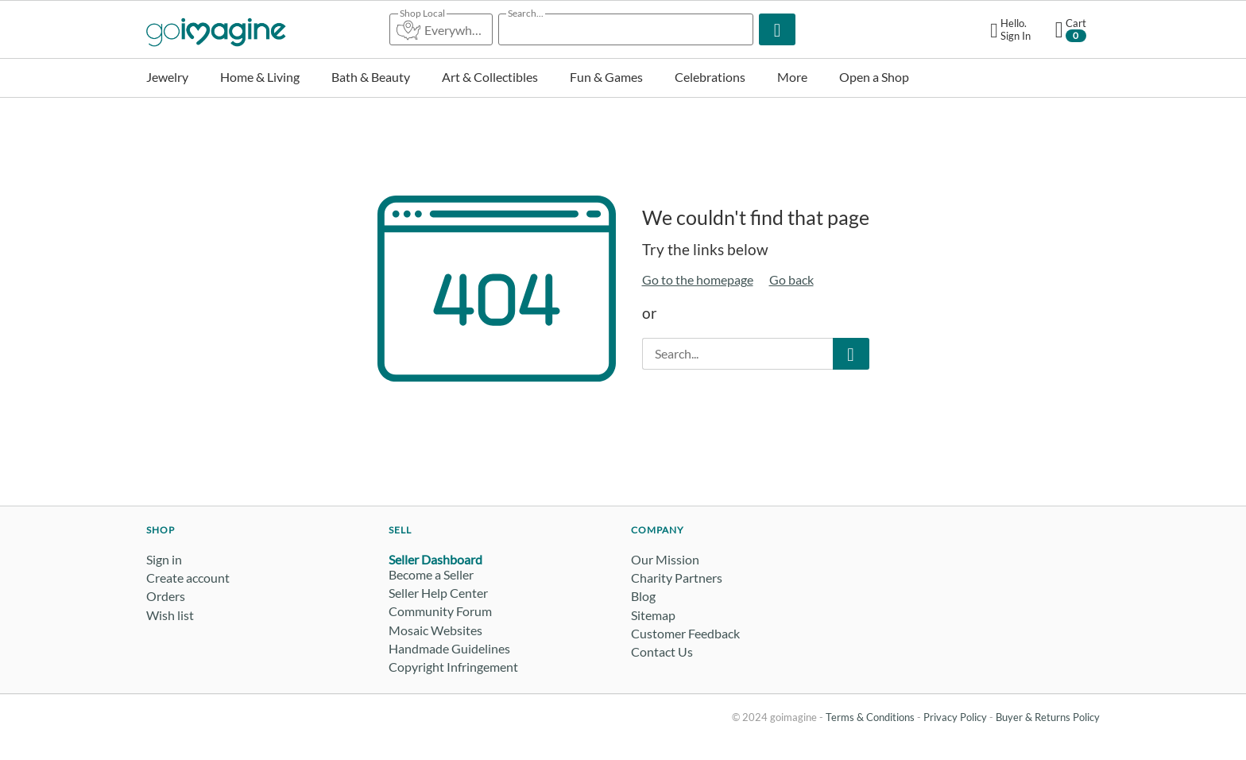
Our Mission (665, 559)
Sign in (164, 559)
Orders (165, 595)
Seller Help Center (438, 592)
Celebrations (710, 76)
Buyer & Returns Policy (1048, 717)
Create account (188, 577)
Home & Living (260, 76)
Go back (791, 279)
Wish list (170, 614)
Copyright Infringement (453, 666)
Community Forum (440, 610)
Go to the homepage (697, 279)
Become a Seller (431, 574)
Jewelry (167, 76)
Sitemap (653, 614)
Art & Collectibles (490, 76)
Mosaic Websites (435, 630)
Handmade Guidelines (449, 648)
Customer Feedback (685, 633)
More (792, 76)
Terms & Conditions (870, 717)
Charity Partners (676, 577)
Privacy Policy (955, 717)
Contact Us (662, 651)
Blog (643, 595)
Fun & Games (606, 76)
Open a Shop (874, 76)
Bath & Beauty (370, 76)
